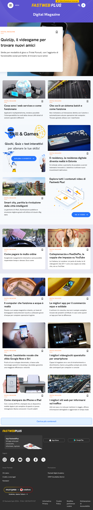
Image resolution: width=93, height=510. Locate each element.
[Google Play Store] (78, 440)
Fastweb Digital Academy (56, 473)
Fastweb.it (6, 481)
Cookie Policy (59, 502)
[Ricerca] (79, 5)
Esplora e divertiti (22, 158)
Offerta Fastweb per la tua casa (68, 1)
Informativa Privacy (46, 502)
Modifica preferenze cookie (71, 503)
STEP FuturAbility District (56, 477)
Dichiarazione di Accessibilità (85, 503)
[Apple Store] (54, 440)
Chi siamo (6, 473)
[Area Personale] (83, 5)
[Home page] (46, 5)
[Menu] (13, 5)
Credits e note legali (9, 477)
